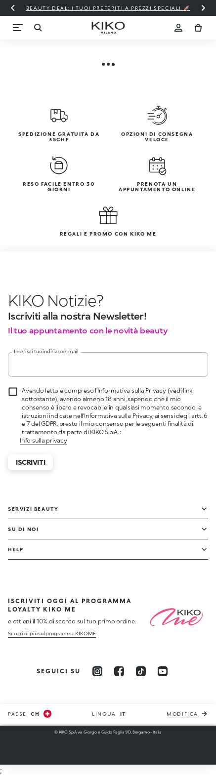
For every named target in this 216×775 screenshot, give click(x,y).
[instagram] (97, 671)
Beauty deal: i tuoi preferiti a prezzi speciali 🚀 (108, 8)
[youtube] (163, 671)
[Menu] (18, 28)
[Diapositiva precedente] (13, 8)
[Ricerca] (37, 28)
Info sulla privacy (43, 440)
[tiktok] (141, 671)
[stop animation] (52, 300)
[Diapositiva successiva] (203, 8)
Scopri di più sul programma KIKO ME (52, 633)
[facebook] (119, 671)
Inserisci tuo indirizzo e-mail (46, 351)
